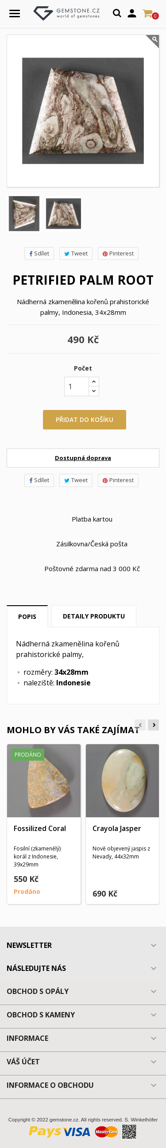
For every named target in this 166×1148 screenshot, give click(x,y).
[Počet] (76, 386)
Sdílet (39, 253)
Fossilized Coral (40, 828)
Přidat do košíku (84, 419)
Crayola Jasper (117, 828)
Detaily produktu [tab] (94, 616)
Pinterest (118, 253)
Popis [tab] (27, 616)
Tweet (76, 253)
